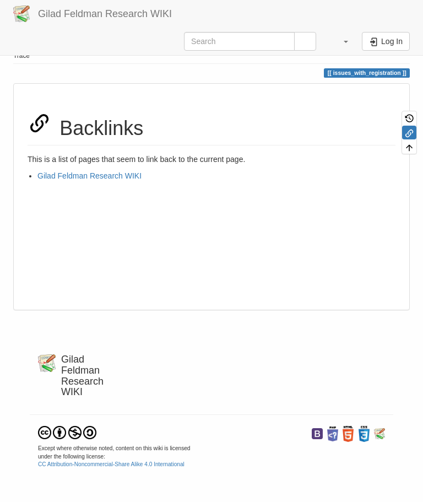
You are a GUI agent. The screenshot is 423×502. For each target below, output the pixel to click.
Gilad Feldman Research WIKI (89, 175)
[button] (340, 41)
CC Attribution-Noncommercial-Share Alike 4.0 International (111, 464)
